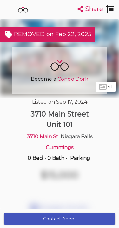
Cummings (59, 147)
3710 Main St (42, 137)
